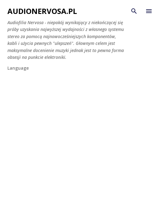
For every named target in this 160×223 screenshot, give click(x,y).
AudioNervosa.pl (42, 11)
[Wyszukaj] (134, 11)
